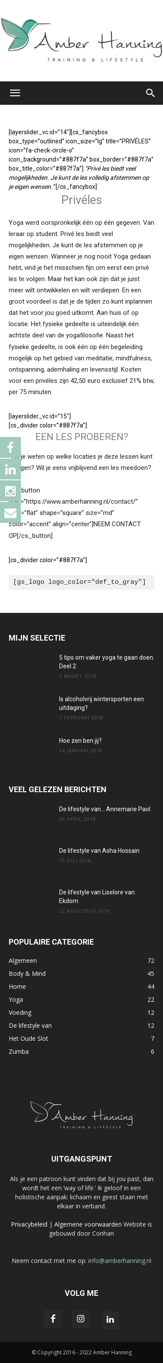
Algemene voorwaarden (88, 1224)
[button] (15, 93)
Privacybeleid (29, 1224)
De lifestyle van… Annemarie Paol (104, 809)
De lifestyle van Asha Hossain (99, 850)
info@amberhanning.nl (119, 1260)
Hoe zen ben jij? (80, 740)
